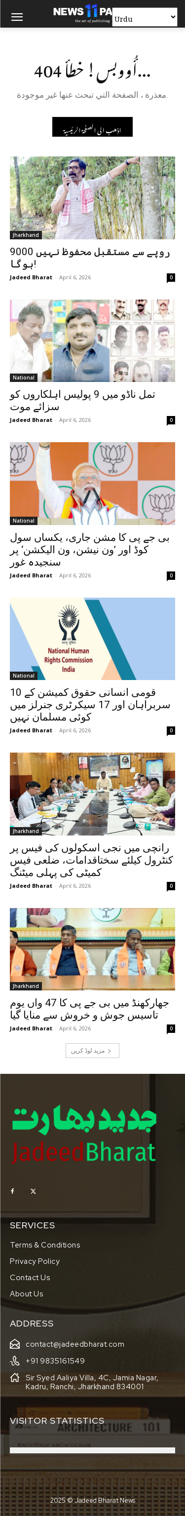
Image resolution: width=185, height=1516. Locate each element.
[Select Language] (145, 17)
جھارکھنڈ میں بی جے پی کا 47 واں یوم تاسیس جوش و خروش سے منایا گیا (89, 1009)
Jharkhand (26, 234)
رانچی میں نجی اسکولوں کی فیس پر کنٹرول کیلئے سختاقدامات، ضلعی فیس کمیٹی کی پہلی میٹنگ (91, 860)
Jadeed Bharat (31, 277)
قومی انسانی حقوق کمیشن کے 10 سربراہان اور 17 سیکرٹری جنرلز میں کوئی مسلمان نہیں (90, 704)
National (24, 377)
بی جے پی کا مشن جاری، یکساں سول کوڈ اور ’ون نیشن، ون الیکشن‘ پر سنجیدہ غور (90, 549)
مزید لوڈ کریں (91, 1050)
